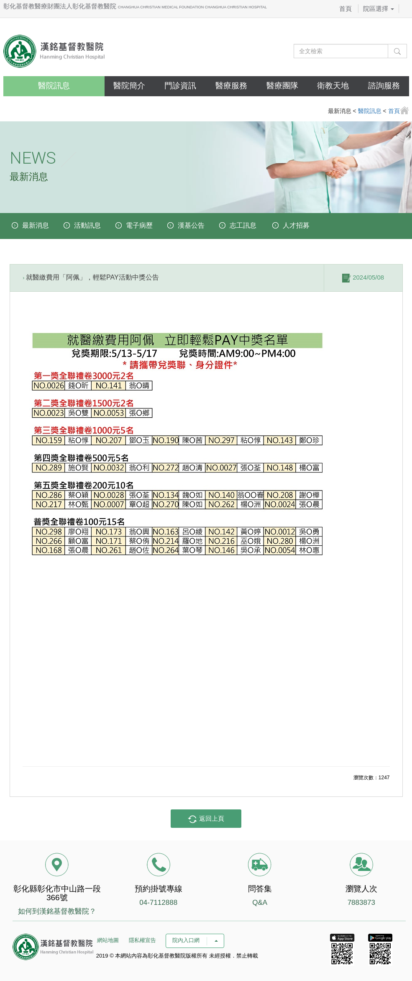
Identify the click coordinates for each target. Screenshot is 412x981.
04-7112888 (158, 903)
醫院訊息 (54, 85)
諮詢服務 (384, 85)
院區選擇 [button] (378, 8)
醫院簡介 (129, 85)
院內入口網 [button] (195, 940)
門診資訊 (180, 85)
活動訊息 (87, 225)
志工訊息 (243, 225)
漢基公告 (191, 225)
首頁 (345, 8)
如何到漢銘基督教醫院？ (57, 911)
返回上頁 (206, 819)
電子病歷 (139, 225)
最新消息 (35, 225)
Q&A (259, 903)
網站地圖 (108, 940)
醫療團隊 (282, 85)
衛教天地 (333, 85)
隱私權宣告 (142, 940)
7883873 (361, 903)
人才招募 (296, 225)
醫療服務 (231, 85)
